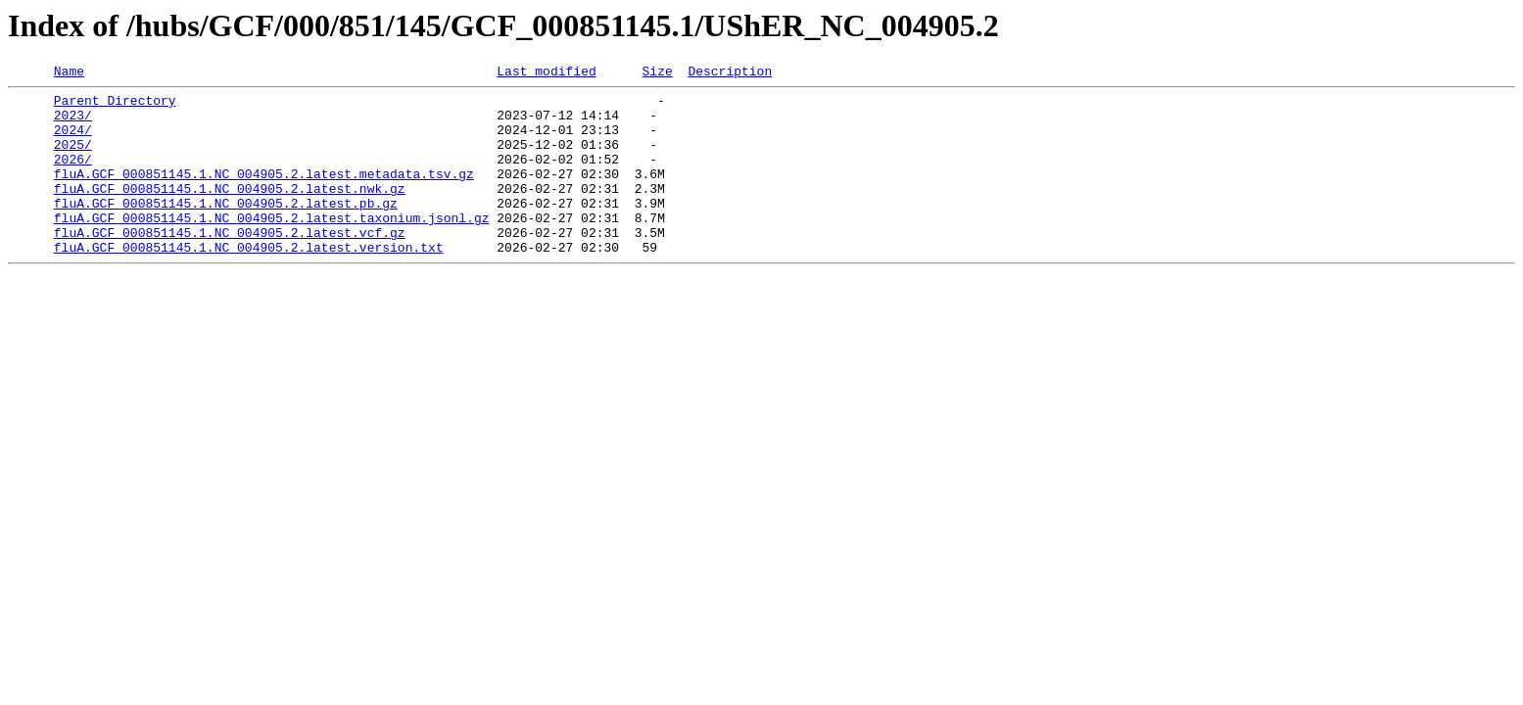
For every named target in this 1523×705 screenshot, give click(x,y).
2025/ (73, 158)
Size (657, 73)
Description (730, 73)
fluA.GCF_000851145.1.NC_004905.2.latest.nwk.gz (229, 211)
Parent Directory (115, 106)
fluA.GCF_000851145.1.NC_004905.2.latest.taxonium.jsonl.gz (272, 247)
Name (69, 73)
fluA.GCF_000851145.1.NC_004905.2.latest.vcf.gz (229, 264)
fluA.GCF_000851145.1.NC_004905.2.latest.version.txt (249, 282)
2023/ (73, 123)
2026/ (73, 176)
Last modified (546, 73)
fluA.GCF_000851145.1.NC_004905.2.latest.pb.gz (226, 229)
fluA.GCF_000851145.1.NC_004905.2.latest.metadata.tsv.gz (264, 194)
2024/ (73, 141)
